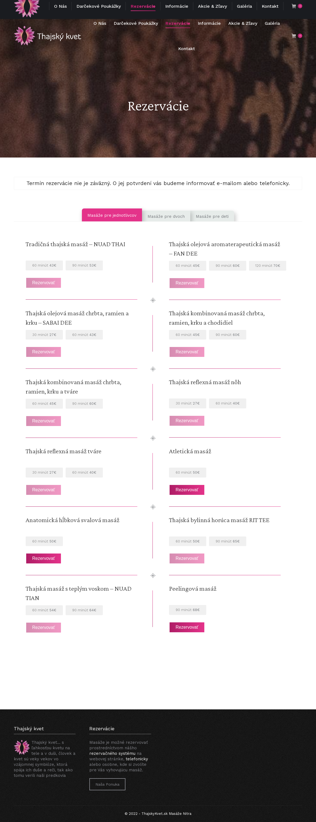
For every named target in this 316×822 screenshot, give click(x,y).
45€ (188, 266)
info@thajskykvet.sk (116, 5)
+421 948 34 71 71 (30, 5)
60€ (228, 266)
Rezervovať (43, 282)
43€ (44, 265)
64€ (84, 610)
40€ (228, 403)
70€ (267, 266)
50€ (188, 541)
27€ (44, 335)
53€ (84, 265)
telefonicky (137, 758)
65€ (228, 541)
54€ (44, 610)
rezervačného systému (112, 753)
